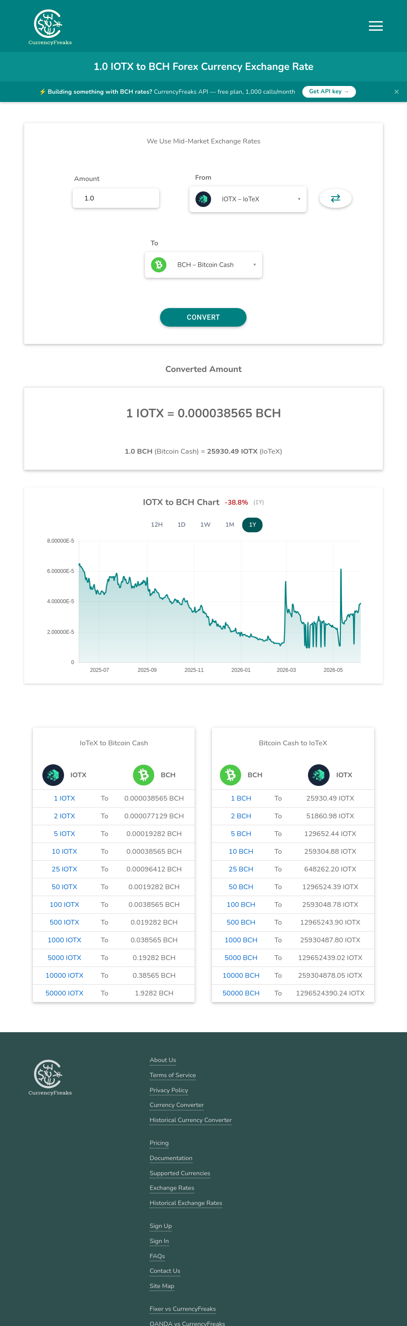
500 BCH (241, 922)
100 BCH (241, 904)
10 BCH (241, 851)
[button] (376, 26)
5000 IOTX (64, 958)
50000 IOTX (64, 993)
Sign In (159, 1241)
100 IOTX (65, 904)
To (154, 243)
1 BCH (241, 798)
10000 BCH (241, 975)
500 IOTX (65, 922)
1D (181, 525)
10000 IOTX (64, 975)
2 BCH (241, 816)
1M (229, 525)
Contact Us (165, 1270)
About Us (163, 1060)
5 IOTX (64, 834)
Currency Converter (177, 1104)
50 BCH (241, 887)
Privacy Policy (169, 1090)
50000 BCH (241, 993)
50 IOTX (64, 887)
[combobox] (248, 199)
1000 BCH (240, 940)
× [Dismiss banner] (396, 91)
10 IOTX (64, 851)
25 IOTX (64, 869)
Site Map (162, 1285)
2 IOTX (64, 816)
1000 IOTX (64, 940)
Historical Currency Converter (191, 1120)
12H (157, 525)
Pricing (159, 1142)
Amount (86, 179)
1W (205, 525)
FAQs (157, 1256)
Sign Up (161, 1225)
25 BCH (241, 869)
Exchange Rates (172, 1187)
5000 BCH (240, 958)
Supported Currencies (180, 1173)
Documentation (171, 1158)
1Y (252, 525)
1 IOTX (64, 798)
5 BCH (241, 834)
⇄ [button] (335, 198)
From (203, 177)
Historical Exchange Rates (186, 1203)
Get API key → (329, 91)
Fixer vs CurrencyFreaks (183, 1308)
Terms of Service (173, 1075)
